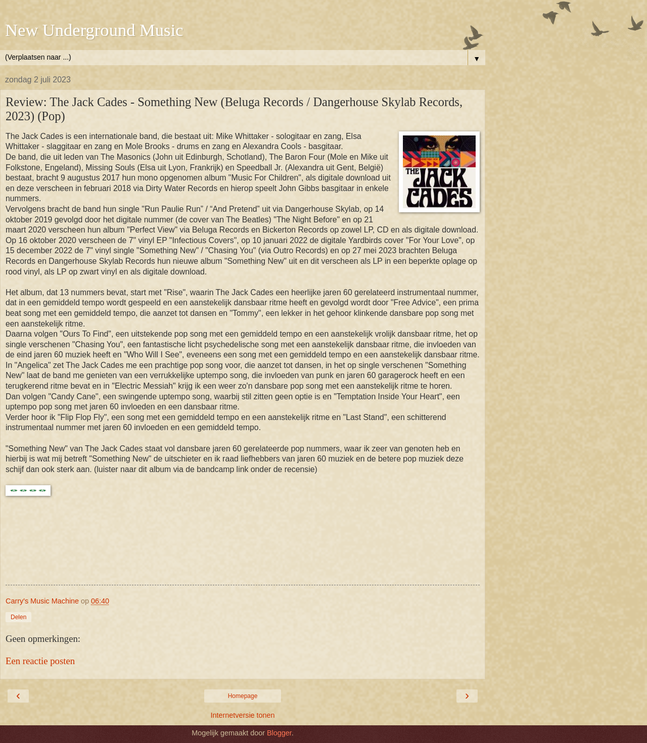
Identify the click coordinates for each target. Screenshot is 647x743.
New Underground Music (94, 29)
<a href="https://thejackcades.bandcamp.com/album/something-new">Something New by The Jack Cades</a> (243, 547)
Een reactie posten (40, 661)
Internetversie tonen (242, 715)
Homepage (243, 696)
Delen (18, 617)
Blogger (279, 733)
